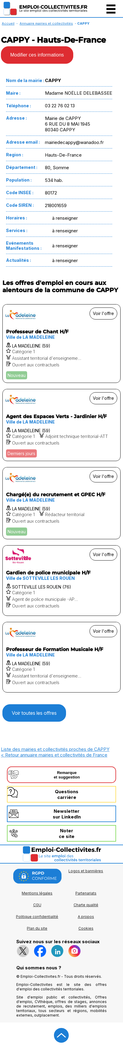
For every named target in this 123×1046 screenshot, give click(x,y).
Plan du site (37, 928)
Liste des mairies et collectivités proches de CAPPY (55, 749)
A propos (86, 916)
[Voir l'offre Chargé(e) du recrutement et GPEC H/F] (61, 503)
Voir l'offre (103, 313)
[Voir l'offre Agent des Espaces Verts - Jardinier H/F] (61, 425)
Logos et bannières (85, 871)
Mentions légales (37, 893)
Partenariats (85, 893)
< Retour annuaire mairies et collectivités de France (54, 755)
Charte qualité (86, 905)
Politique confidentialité (37, 916)
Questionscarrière (66, 794)
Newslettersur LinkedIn (67, 814)
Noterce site (66, 833)
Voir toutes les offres (34, 713)
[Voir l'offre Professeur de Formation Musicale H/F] (61, 657)
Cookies (85, 928)
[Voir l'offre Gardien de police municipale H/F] (61, 581)
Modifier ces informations (37, 54)
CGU (37, 905)
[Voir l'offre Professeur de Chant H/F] (61, 343)
